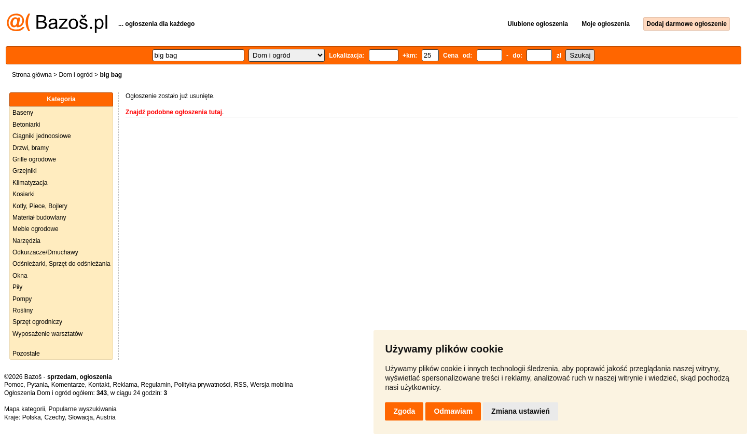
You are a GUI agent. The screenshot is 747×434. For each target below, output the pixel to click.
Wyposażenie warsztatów (47, 333)
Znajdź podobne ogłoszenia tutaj (174, 112)
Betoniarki (26, 124)
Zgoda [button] (404, 411)
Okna (19, 275)
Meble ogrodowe (35, 229)
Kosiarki (23, 194)
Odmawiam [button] (453, 411)
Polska (31, 417)
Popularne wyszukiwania (82, 409)
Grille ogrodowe (34, 159)
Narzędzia (26, 241)
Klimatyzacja (29, 182)
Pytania (37, 384)
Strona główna (32, 74)
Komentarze (68, 384)
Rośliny (22, 310)
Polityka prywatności (202, 384)
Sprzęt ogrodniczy (37, 322)
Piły (17, 287)
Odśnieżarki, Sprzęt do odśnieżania (61, 263)
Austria (105, 417)
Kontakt (98, 384)
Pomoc (13, 384)
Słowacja (80, 417)
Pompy (22, 299)
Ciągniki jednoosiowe (41, 136)
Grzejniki (24, 170)
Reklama (125, 384)
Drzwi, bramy (30, 148)
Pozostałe (26, 353)
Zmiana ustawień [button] (520, 411)
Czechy (54, 417)
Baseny (22, 112)
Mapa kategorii (24, 409)
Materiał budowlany (39, 217)
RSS (240, 384)
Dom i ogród (75, 74)
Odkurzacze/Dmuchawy (45, 252)
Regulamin (156, 384)
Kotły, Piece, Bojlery (39, 206)
